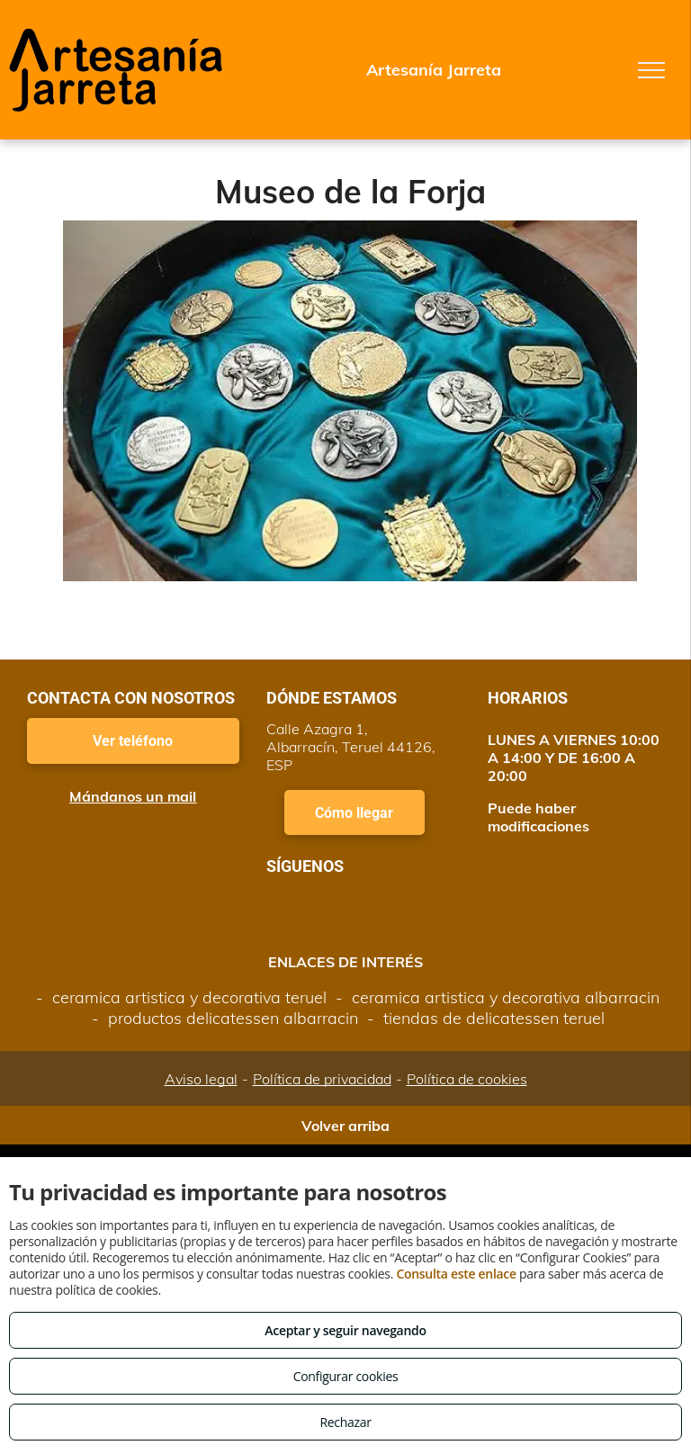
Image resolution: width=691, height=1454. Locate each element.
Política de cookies (467, 1079)
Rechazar (345, 1422)
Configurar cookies (346, 1376)
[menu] (651, 70)
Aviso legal (201, 1079)
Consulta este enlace (456, 1273)
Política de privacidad (322, 1079)
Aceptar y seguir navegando (345, 1330)
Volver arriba (345, 1126)
